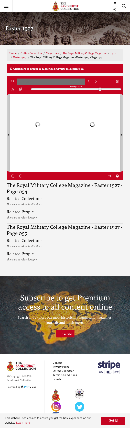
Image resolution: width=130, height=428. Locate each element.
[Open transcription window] (21, 89)
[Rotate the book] (21, 176)
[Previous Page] (8, 133)
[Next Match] (96, 81)
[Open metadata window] (101, 176)
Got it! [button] (113, 420)
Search (57, 379)
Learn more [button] (23, 422)
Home (13, 53)
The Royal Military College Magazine (84, 53)
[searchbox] (51, 82)
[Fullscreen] (117, 81)
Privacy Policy (61, 366)
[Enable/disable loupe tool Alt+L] (13, 176)
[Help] (117, 176)
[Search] (13, 81)
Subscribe (65, 334)
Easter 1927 (20, 57)
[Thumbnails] (109, 176)
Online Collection (31, 53)
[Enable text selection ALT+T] (13, 89)
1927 (113, 53)
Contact (57, 362)
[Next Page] (121, 133)
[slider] (100, 89)
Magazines (52, 53)
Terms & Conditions (65, 374)
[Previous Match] (88, 81)
